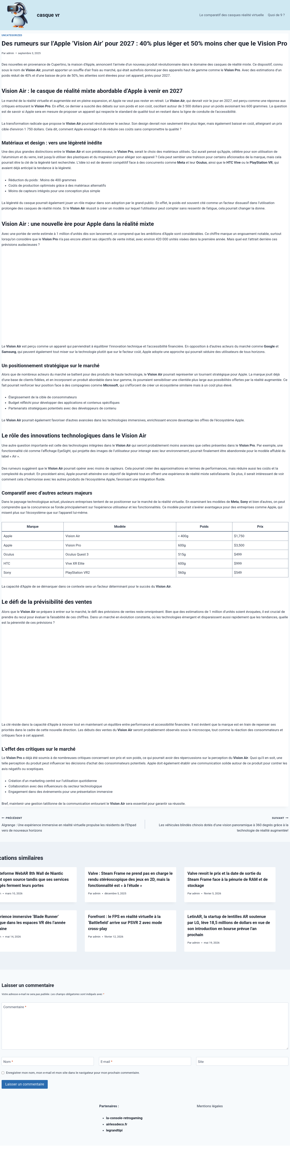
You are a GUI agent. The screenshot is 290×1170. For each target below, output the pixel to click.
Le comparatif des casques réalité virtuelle (231, 15)
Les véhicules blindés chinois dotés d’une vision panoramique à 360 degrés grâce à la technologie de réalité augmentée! (218, 823)
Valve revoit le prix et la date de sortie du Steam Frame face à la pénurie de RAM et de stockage (227, 879)
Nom (8, 1062)
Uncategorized (12, 35)
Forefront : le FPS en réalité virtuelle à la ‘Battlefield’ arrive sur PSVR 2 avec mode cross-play (125, 922)
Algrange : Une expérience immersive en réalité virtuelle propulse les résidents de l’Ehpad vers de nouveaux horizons (72, 823)
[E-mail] (145, 1061)
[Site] (242, 1061)
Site (201, 1062)
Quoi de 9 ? (276, 15)
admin (10, 53)
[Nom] (48, 1061)
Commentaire (14, 1007)
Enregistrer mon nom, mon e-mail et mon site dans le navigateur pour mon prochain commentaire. (73, 1073)
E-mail (106, 1062)
